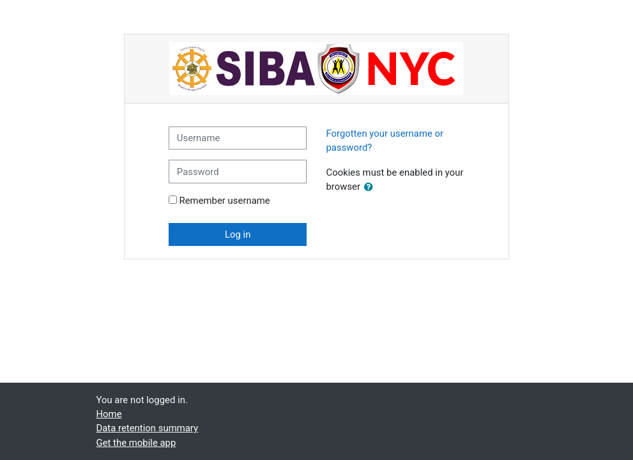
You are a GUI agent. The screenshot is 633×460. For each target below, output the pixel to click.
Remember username (224, 200)
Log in (237, 234)
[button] (371, 187)
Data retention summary (147, 428)
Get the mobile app (136, 442)
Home (109, 414)
